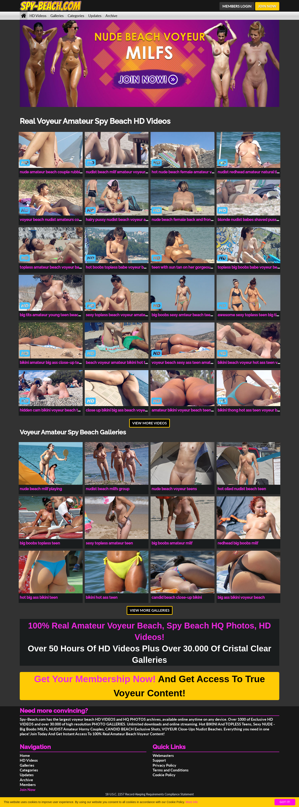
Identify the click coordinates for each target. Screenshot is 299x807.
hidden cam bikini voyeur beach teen (52, 410)
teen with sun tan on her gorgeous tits (185, 267)
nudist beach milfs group (107, 489)
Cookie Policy (164, 774)
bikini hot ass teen (102, 597)
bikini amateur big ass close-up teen (51, 362)
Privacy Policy (164, 765)
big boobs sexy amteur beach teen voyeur (189, 315)
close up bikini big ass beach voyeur (117, 410)
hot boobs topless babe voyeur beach (119, 267)
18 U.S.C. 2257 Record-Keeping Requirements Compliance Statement (149, 794)
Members (28, 784)
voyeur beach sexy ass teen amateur (184, 362)
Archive (111, 16)
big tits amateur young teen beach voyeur (57, 315)
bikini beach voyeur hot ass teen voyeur (253, 362)
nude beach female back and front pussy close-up (196, 219)
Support (159, 760)
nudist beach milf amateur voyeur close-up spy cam (132, 172)
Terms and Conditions (171, 770)
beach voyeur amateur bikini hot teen (119, 362)
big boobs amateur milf (172, 543)
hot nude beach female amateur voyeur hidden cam (198, 172)
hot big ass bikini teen (39, 597)
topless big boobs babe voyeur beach (251, 267)
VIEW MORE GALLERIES (149, 610)
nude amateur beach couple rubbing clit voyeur (62, 172)
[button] (39, 63)
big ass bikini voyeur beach (241, 597)
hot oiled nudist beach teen (242, 489)
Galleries (57, 16)
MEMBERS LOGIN (236, 6)
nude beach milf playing (41, 489)
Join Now (27, 789)
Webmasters (163, 755)
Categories (76, 16)
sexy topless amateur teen (109, 543)
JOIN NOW (267, 6)
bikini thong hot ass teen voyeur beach (252, 410)
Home (25, 755)
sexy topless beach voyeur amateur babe (122, 315)
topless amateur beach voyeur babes (53, 267)
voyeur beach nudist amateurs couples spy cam (62, 219)
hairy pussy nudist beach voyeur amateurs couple (130, 219)
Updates (94, 16)
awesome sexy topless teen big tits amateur (257, 315)
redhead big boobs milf (238, 543)
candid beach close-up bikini (177, 597)
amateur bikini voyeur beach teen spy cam (189, 410)
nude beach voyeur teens (174, 489)
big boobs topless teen (40, 543)
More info (192, 802)
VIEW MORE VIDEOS (149, 423)
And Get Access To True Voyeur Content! (149, 686)
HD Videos (37, 16)
